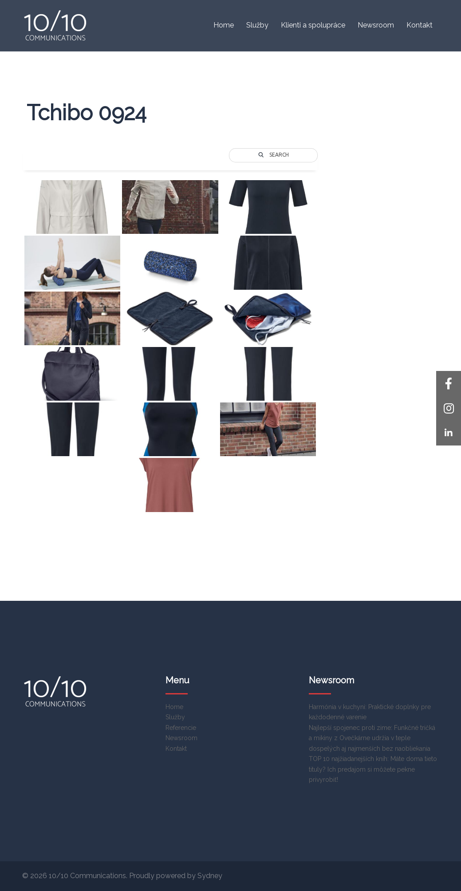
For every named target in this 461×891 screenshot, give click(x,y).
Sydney (209, 875)
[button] (448, 433)
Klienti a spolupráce (313, 25)
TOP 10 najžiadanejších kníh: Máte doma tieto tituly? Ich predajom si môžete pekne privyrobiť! (373, 769)
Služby (257, 25)
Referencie (180, 727)
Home (223, 25)
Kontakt (419, 25)
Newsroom (376, 25)
